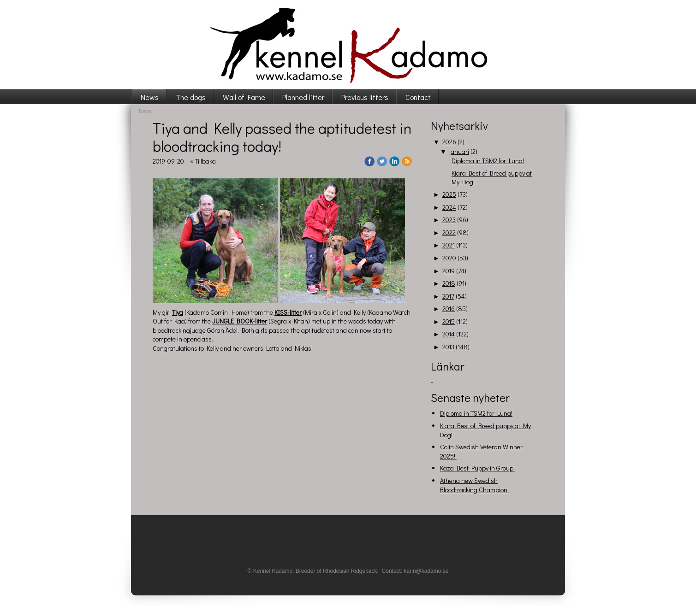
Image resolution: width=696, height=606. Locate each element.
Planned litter (303, 97)
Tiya (177, 312)
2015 (448, 321)
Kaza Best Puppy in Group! (477, 468)
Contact (418, 97)
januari (459, 151)
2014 (448, 333)
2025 (449, 194)
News (150, 97)
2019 (448, 270)
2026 (449, 141)
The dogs (191, 97)
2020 (449, 257)
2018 (448, 283)
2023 (449, 219)
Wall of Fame (244, 97)
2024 (449, 207)
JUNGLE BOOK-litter (239, 321)
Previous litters (364, 97)
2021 (448, 245)
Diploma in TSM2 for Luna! (488, 160)
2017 (448, 296)
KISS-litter (288, 312)
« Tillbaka (203, 161)
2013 (448, 346)
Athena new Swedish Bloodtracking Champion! (474, 485)
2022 (449, 232)
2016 (448, 308)
